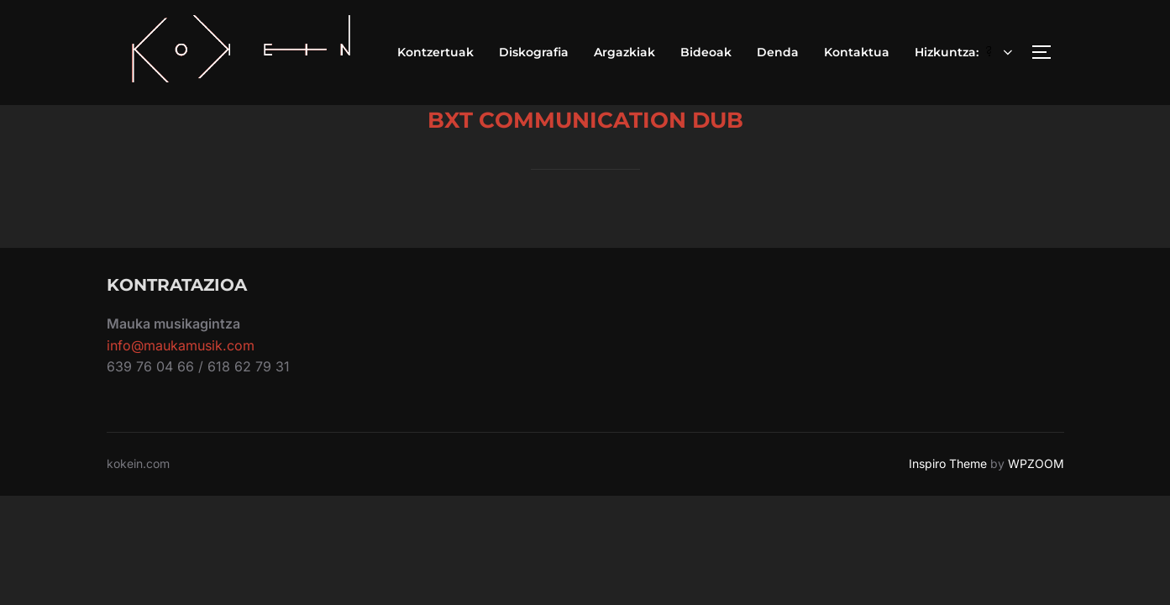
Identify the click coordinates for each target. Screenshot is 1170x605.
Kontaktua (856, 52)
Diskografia (534, 52)
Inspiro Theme (948, 463)
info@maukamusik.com (180, 345)
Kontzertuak (435, 52)
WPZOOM (1036, 463)
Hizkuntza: (965, 52)
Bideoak (706, 52)
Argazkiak (624, 52)
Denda (778, 52)
